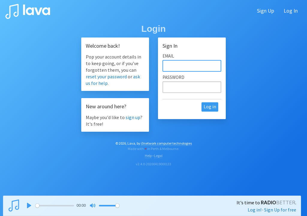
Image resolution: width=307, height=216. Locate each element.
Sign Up (265, 10)
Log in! (254, 210)
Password (173, 77)
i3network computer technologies (166, 143)
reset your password (106, 77)
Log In (291, 10)
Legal (158, 155)
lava (27, 10)
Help (148, 155)
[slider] (54, 205)
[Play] (29, 205)
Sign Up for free (280, 210)
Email (168, 56)
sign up (133, 117)
